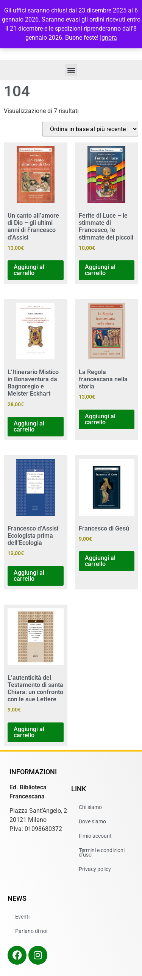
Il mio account (95, 836)
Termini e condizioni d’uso (102, 852)
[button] (71, 70)
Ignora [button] (108, 37)
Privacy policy (95, 869)
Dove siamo (92, 821)
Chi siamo (90, 807)
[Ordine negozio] (90, 129)
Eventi (22, 917)
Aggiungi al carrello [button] (29, 270)
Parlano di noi (31, 931)
